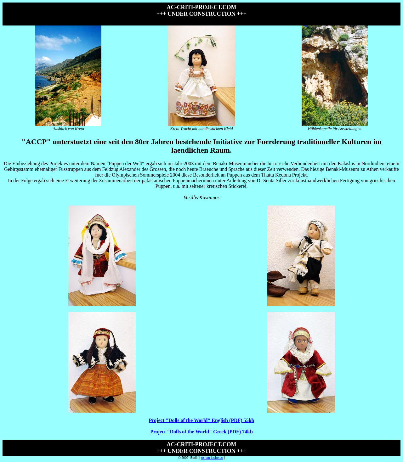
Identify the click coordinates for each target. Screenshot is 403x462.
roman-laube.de (212, 457)
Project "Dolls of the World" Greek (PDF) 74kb (201, 431)
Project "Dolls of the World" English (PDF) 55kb (201, 420)
